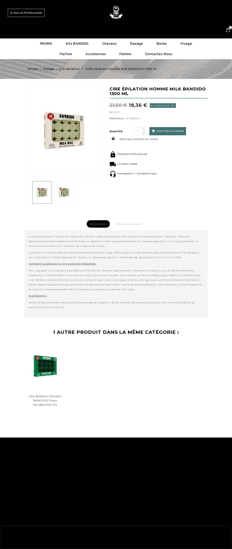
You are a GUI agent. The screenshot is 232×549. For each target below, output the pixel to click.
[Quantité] (138, 131)
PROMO (46, 43)
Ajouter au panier (167, 131)
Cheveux (109, 43)
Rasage (136, 43)
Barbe (162, 43)
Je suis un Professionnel (26, 13)
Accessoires (96, 54)
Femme (125, 54)
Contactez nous (158, 54)
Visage (186, 43)
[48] (45, 366)
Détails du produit (128, 224)
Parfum (66, 54)
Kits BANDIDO (77, 43)
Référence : (117, 118)
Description (98, 224)
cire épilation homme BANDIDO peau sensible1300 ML (45, 400)
